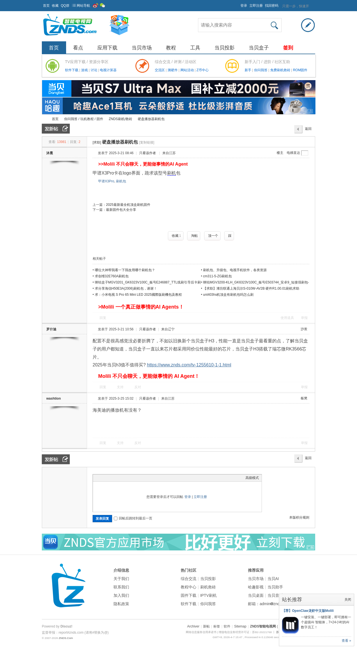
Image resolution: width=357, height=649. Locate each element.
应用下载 (107, 48)
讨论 (94, 70)
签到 (288, 48)
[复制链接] (146, 142)
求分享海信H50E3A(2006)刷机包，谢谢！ (126, 288)
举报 (304, 318)
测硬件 (173, 70)
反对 (137, 387)
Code (130, 478)
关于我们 (121, 578)
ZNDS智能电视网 (44, 119)
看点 (78, 48)
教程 (171, 48)
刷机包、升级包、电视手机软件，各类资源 (235, 270)
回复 (103, 318)
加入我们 (121, 595)
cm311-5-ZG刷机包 (217, 276)
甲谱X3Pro (106, 181)
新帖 (206, 626)
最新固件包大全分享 (121, 210)
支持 (120, 387)
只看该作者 (147, 153)
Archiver (193, 626)
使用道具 (287, 318)
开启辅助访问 (238, 3)
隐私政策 (121, 604)
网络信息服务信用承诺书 (201, 632)
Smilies (137, 478)
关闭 (347, 600)
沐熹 (49, 153)
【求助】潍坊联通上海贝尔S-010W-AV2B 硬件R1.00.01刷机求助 (251, 288)
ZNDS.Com (66, 638)
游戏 (85, 70)
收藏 (55, 6)
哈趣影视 (256, 587)
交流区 (160, 70)
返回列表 (308, 130)
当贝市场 (142, 48)
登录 (243, 6)
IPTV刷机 (208, 595)
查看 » (346, 641)
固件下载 (188, 595)
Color (102, 478)
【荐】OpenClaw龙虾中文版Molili (308, 611)
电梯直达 (293, 153)
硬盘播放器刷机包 (151, 119)
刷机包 (121, 181)
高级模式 (252, 478)
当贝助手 (275, 587)
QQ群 (65, 6)
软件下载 (72, 70)
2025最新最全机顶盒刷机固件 (128, 205)
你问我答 (261, 70)
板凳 (304, 398)
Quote (123, 478)
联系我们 (121, 587)
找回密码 (271, 6)
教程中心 (188, 587)
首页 (46, 6)
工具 (195, 48)
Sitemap (240, 626)
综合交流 (188, 578)
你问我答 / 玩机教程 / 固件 (83, 119)
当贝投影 (224, 48)
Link (116, 478)
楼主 (280, 153)
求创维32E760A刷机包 (112, 276)
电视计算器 (108, 70)
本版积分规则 (299, 517)
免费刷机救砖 (280, 70)
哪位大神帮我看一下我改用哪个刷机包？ (125, 270)
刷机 (171, 173)
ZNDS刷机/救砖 (120, 119)
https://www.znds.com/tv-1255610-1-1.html (189, 364)
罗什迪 (51, 329)
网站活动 (187, 70)
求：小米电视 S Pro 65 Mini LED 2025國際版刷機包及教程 (138, 295)
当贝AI (273, 578)
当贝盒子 (259, 48)
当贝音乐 (275, 595)
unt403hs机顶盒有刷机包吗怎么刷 (228, 295)
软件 (227, 626)
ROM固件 (300, 70)
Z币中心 (202, 70)
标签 (216, 626)
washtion (53, 398)
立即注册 (256, 6)
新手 (248, 70)
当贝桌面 (256, 595)
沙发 (304, 329)
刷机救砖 (208, 587)
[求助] (97, 142)
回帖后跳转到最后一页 (133, 518)
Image (109, 478)
